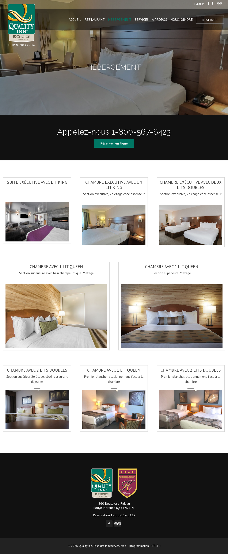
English (199, 3)
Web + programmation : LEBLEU (140, 546)
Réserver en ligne (114, 143)
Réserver (210, 20)
